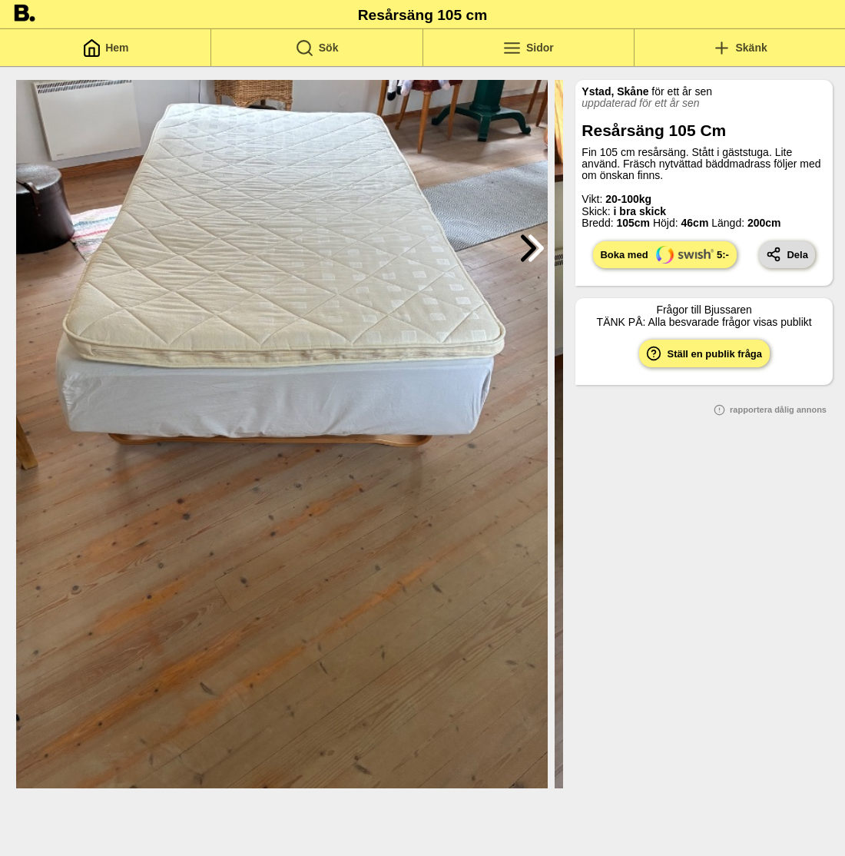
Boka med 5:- (664, 255)
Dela (787, 254)
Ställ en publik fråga (704, 353)
